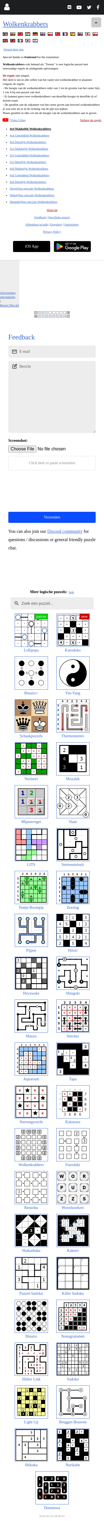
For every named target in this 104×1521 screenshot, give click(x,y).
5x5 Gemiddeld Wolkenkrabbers (29, 155)
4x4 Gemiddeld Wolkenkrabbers (29, 135)
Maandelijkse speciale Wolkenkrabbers (33, 201)
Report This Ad (9, 305)
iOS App (32, 246)
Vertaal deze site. (13, 49)
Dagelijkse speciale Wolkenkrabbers (32, 188)
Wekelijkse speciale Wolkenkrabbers (32, 195)
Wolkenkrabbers (25, 24)
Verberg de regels (90, 120)
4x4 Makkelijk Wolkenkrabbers (30, 128)
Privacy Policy (52, 231)
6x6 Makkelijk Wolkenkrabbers (29, 168)
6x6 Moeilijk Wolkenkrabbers (28, 181)
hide (71, 592)
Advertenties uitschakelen (8, 295)
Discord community (65, 531)
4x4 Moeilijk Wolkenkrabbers (28, 142)
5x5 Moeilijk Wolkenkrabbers (28, 161)
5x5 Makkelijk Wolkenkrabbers (29, 148)
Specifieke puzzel (59, 217)
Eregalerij (56, 224)
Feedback (40, 217)
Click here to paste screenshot (52, 463)
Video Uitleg (18, 120)
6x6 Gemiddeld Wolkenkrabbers (29, 175)
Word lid (52, 210)
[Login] (7, 8)
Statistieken (71, 224)
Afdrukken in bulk (37, 224)
